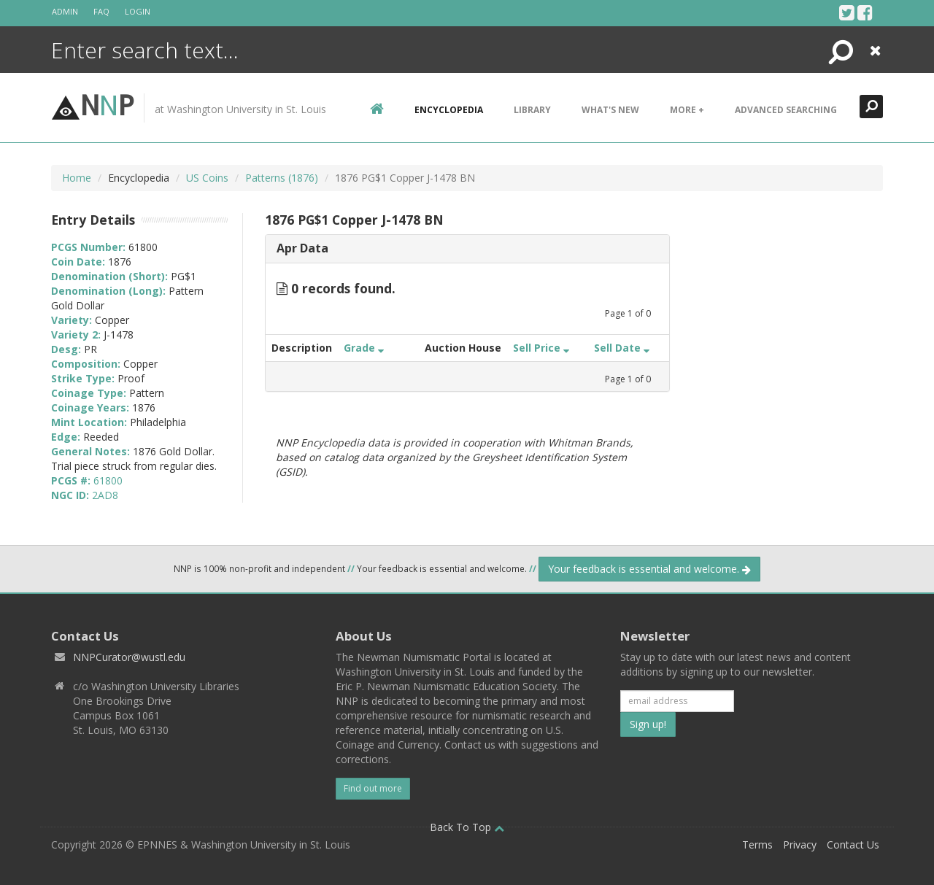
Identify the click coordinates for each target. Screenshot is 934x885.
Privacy (800, 844)
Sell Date (621, 348)
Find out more (373, 788)
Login (137, 11)
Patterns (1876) (281, 178)
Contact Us (853, 844)
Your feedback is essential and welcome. (649, 569)
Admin (65, 11)
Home (76, 178)
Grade (364, 348)
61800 (108, 480)
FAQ (101, 11)
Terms (757, 844)
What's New (610, 110)
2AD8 (105, 495)
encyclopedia (448, 110)
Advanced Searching (786, 110)
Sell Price (541, 348)
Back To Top (467, 827)
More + (687, 110)
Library (532, 110)
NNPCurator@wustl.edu (129, 657)
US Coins (207, 178)
